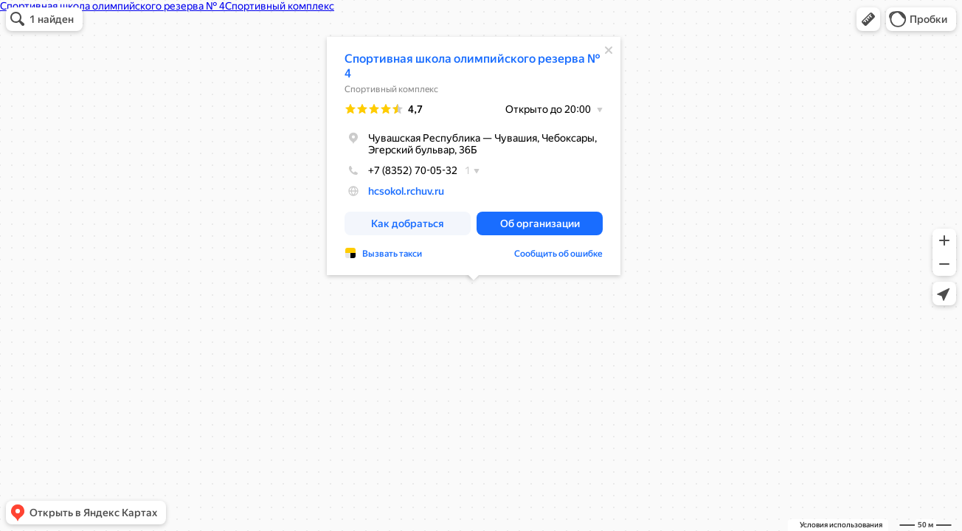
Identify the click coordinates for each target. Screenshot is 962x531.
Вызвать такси (392, 254)
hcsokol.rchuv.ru (406, 191)
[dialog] (473, 156)
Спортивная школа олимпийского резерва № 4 (473, 66)
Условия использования (841, 525)
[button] (868, 19)
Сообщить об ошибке (558, 254)
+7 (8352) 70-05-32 (401, 170)
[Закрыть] (609, 50)
